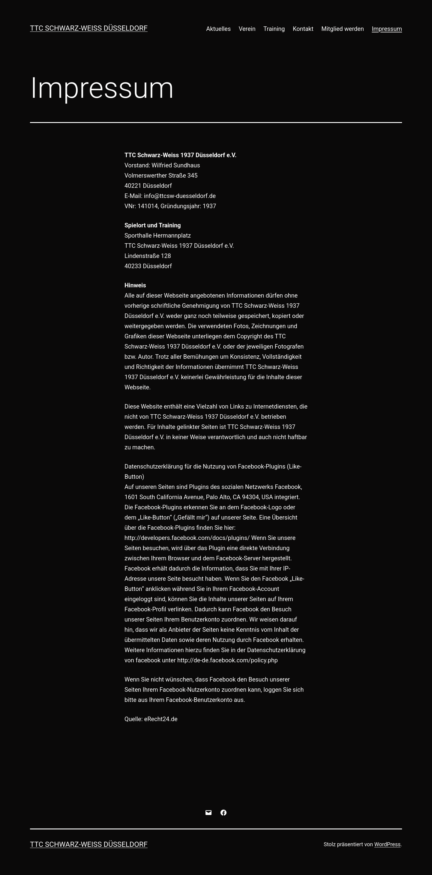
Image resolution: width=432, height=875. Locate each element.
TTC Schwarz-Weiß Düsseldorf (89, 28)
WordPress (387, 844)
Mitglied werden (342, 28)
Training (274, 28)
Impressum (387, 28)
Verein (247, 28)
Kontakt (303, 28)
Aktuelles (218, 28)
